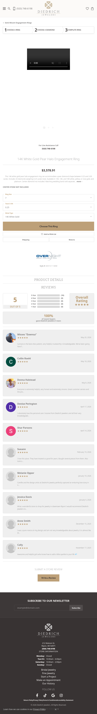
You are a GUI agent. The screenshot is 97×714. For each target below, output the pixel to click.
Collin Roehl (24, 358)
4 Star (33, 298)
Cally (20, 544)
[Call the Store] (48, 648)
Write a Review (48, 577)
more (80, 181)
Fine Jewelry (48, 673)
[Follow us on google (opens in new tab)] (53, 695)
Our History (48, 683)
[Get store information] (48, 651)
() (62, 295)
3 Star (33, 301)
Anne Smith (23, 520)
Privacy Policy (38, 700)
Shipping (25, 239)
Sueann (21, 449)
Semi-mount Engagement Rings (18, 23)
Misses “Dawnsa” (27, 334)
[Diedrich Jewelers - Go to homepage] (48, 630)
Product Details (48, 280)
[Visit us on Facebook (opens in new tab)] (37, 695)
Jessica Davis (24, 496)
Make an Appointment (48, 680)
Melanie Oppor (25, 473)
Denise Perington (27, 403)
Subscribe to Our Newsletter (48, 600)
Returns (72, 239)
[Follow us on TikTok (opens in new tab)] (45, 695)
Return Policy (28, 700)
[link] (22, 8)
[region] (48, 91)
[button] (9, 8)
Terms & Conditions (50, 700)
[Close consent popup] (56, 709)
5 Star (33, 295)
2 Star (33, 304)
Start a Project (48, 676)
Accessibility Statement (65, 700)
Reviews (48, 287)
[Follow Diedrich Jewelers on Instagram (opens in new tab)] (61, 695)
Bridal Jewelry (48, 669)
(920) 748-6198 (48, 148)
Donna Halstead (26, 379)
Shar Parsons (24, 427)
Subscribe (76, 607)
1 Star (33, 307)
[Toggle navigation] (3, 8)
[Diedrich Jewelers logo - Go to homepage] (48, 8)
